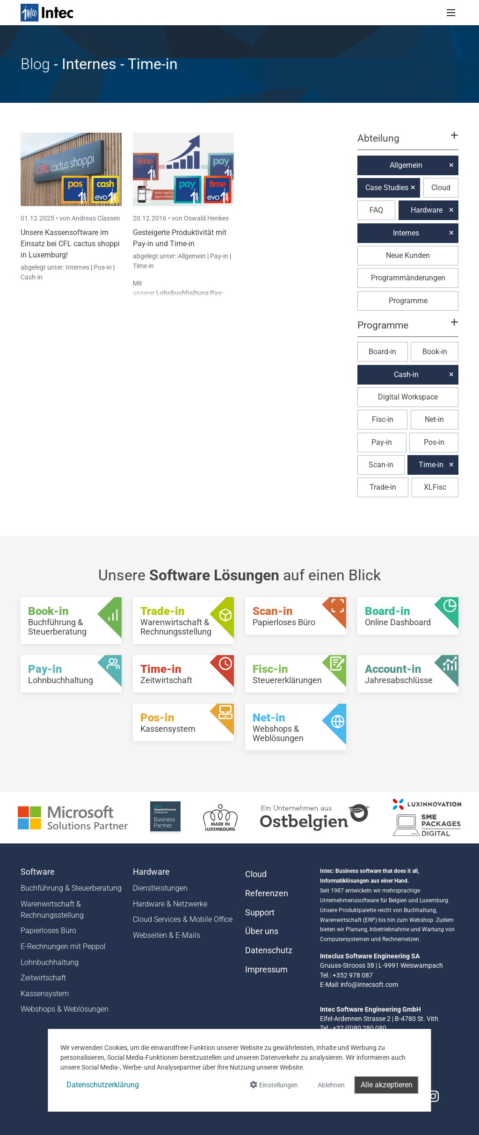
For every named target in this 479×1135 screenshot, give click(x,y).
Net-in (434, 419)
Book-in (434, 351)
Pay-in (219, 256)
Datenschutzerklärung (102, 1084)
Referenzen (266, 893)
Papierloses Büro (48, 930)
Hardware (427, 210)
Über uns (261, 931)
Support (260, 912)
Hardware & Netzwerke (170, 903)
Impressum (266, 969)
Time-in (143, 266)
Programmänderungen (408, 277)
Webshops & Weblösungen (65, 1009)
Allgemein (192, 256)
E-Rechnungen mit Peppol (63, 946)
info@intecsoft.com (369, 984)
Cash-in (32, 277)
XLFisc (435, 487)
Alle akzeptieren (387, 1084)
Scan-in (381, 464)
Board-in (382, 351)
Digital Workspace (408, 397)
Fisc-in (382, 419)
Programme (408, 300)
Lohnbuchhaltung (50, 962)
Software (38, 872)
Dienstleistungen (160, 888)
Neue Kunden (408, 255)
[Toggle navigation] (450, 12)
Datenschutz (268, 950)
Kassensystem (45, 993)
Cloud (440, 187)
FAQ (376, 210)
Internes (78, 267)
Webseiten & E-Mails (166, 935)
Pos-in (103, 267)
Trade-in (383, 487)
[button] (408, 142)
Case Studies (386, 187)
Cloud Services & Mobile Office (182, 919)
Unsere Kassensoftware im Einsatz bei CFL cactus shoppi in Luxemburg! (70, 243)
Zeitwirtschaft (43, 977)
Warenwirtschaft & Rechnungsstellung (52, 909)
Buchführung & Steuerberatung (71, 888)
